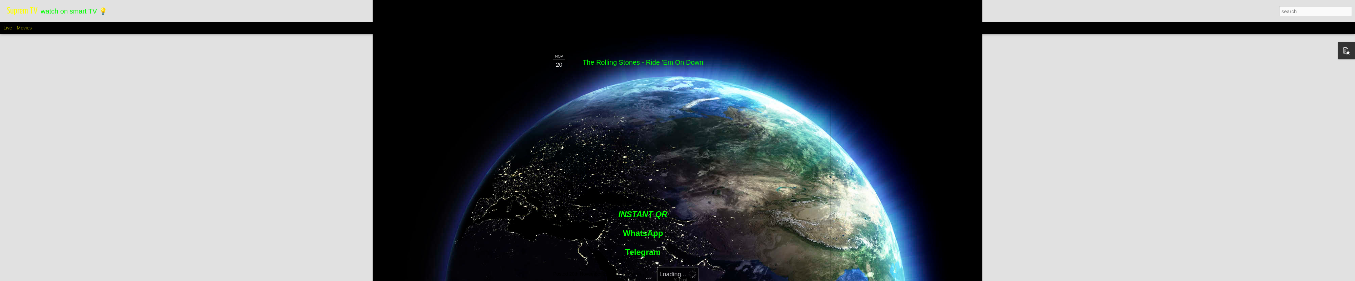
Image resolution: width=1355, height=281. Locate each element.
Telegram (643, 245)
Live (7, 27)
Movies (24, 27)
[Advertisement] (770, 153)
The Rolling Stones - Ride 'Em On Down (643, 55)
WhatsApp (643, 226)
